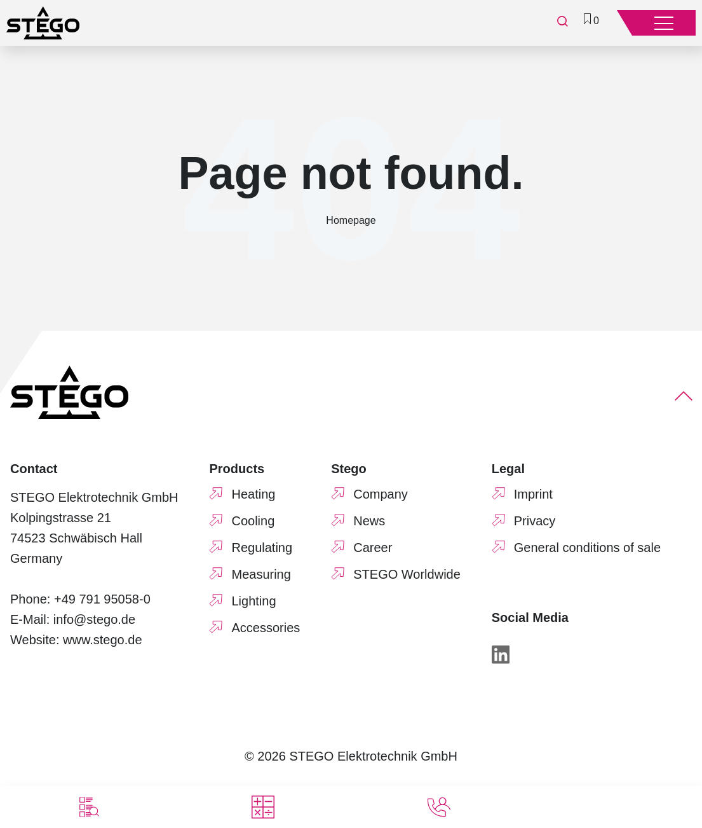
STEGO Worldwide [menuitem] (407, 574)
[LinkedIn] (501, 657)
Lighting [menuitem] (253, 601)
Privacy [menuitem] (535, 521)
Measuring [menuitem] (260, 574)
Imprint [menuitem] (533, 494)
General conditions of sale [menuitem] (587, 548)
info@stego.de (94, 619)
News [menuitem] (369, 521)
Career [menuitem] (372, 548)
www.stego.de (102, 640)
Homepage (350, 220)
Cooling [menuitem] (252, 521)
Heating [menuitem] (253, 494)
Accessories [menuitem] (265, 628)
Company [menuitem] (380, 494)
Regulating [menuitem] (261, 548)
